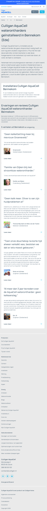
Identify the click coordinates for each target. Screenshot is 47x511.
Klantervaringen (6, 424)
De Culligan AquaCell (7, 341)
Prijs (42, 12)
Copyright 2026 (6, 508)
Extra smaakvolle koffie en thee (10, 450)
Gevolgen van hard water (8, 436)
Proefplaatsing (5, 377)
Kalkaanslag (5, 381)
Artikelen (4, 393)
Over (15, 16)
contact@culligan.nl (9, 471)
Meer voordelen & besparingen (10, 453)
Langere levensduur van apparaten (11, 443)
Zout (19, 16)
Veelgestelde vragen (7, 367)
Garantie (4, 360)
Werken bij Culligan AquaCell (10, 410)
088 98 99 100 (6, 467)
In (11, 20)
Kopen (3, 384)
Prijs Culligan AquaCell (8, 348)
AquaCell (3, 16)
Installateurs (5, 414)
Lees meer (7, 158)
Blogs (3, 400)
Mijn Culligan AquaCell (8, 427)
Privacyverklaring (6, 498)
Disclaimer (4, 505)
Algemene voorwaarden (8, 494)
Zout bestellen (5, 345)
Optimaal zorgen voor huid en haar (11, 446)
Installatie (4, 370)
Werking (3, 374)
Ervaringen (10, 16)
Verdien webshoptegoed (8, 420)
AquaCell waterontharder (22, 308)
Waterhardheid (5, 403)
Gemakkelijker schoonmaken (10, 439)
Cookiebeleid (5, 501)
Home (3, 20)
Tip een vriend (5, 351)
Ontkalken (4, 407)
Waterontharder (6, 396)
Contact (24, 16)
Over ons (4, 417)
